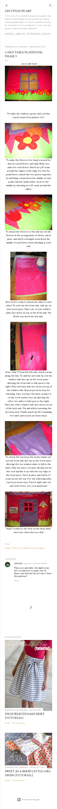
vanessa (18, 563)
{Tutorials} (33, 34)
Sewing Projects (38, 548)
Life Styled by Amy (18, 11)
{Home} (9, 34)
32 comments (18, 780)
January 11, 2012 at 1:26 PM (35, 563)
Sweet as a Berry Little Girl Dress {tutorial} (28, 773)
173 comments (18, 723)
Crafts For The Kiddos (20, 548)
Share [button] (7, 544)
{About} (20, 34)
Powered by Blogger (28, 799)
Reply (17, 581)
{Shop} (46, 34)
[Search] (50, 5)
